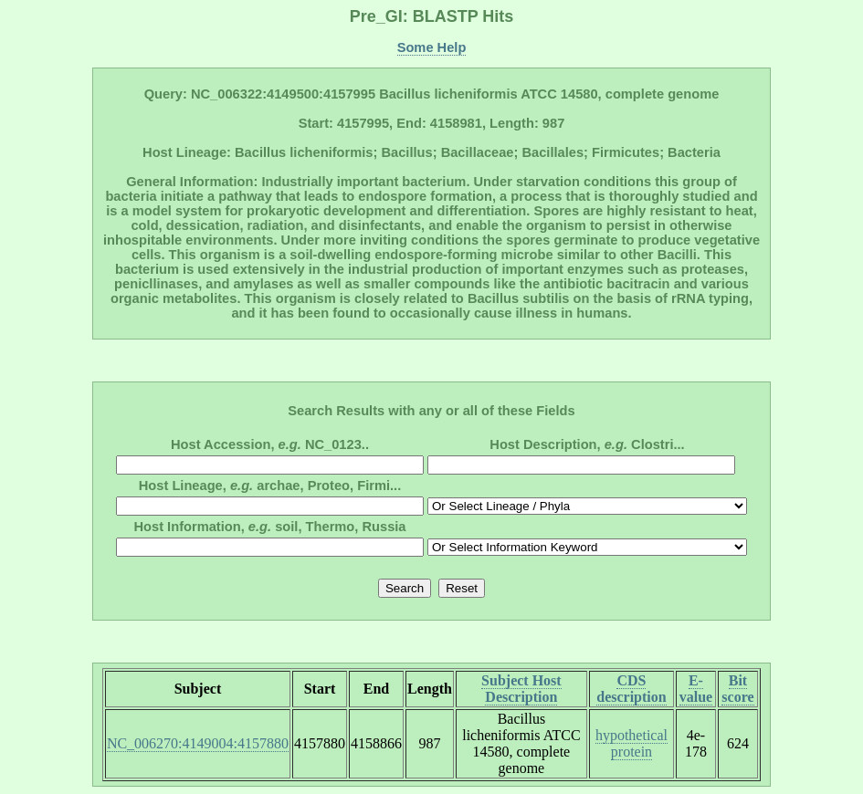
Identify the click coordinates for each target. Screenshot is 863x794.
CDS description (631, 689)
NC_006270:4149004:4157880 (198, 743)
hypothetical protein (631, 743)
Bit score (737, 689)
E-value (695, 689)
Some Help (432, 47)
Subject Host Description (521, 689)
